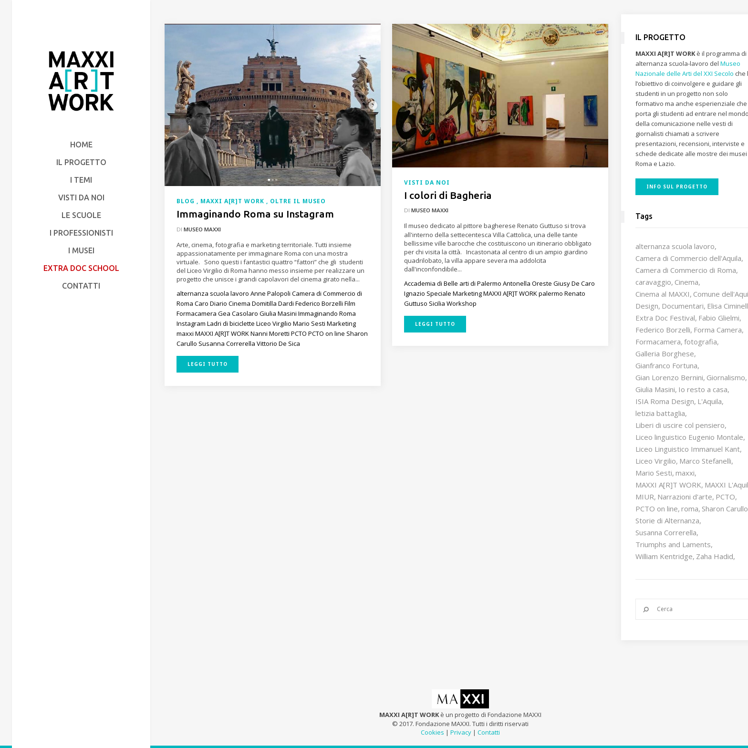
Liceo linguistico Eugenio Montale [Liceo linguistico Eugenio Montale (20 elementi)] (689, 437)
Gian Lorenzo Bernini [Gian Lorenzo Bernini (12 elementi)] (669, 377)
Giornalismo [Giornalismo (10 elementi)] (725, 377)
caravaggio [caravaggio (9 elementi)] (653, 282)
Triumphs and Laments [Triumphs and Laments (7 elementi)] (673, 544)
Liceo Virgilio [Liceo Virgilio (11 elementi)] (655, 461)
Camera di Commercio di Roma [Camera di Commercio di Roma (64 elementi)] (685, 270)
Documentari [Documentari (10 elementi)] (683, 306)
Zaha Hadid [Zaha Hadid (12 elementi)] (714, 556)
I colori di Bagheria (448, 195)
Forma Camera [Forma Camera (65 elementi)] (718, 329)
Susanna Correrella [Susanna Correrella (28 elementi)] (665, 532)
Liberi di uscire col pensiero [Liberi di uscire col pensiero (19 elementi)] (680, 425)
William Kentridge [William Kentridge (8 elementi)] (664, 556)
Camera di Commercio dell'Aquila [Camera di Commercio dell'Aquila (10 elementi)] (688, 258)
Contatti (489, 732)
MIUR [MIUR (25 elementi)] (644, 496)
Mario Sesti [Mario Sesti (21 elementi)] (653, 473)
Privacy (460, 732)
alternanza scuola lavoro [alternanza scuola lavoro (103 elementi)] (675, 246)
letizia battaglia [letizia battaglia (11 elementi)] (660, 413)
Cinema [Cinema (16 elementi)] (686, 282)
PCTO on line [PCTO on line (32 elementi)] (656, 508)
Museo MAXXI (202, 229)
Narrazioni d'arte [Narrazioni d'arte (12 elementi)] (684, 496)
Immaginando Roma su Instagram (255, 213)
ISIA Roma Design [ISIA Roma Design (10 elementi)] (664, 401)
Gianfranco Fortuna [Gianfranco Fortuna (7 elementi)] (666, 365)
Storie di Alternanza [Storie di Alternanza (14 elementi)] (667, 520)
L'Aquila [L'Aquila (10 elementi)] (709, 401)
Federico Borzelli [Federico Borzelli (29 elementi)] (662, 329)
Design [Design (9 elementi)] (646, 306)
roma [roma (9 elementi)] (689, 508)
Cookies (432, 732)
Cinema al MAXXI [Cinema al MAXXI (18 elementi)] (662, 294)
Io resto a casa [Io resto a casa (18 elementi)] (702, 389)
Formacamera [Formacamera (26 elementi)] (658, 341)
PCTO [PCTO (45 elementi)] (725, 496)
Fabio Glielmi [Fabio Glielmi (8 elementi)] (718, 317)
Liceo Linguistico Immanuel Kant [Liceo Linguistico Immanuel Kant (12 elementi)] (687, 449)
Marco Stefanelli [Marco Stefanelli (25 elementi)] (705, 461)
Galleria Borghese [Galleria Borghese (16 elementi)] (664, 353)
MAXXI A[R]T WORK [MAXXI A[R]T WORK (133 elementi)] (668, 484)
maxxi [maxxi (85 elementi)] (685, 473)
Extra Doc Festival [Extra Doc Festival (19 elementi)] (665, 317)
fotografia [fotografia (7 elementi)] (700, 341)
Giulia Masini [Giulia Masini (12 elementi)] (655, 389)
